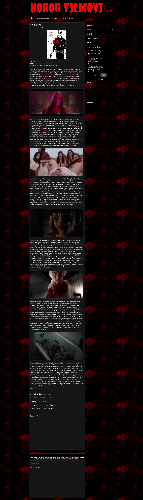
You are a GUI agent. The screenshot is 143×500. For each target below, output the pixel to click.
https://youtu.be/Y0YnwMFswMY (44, 64)
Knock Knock (53, 374)
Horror (44, 27)
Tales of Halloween (70, 75)
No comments (52, 27)
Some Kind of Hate (57, 376)
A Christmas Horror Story (47, 75)
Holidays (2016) (35, 24)
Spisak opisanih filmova (43, 18)
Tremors (42, 268)
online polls (100, 79)
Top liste (63, 18)
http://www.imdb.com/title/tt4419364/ (49, 62)
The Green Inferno (43, 374)
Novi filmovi (55, 18)
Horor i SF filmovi (93, 38)
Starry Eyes (43, 130)
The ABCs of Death (50, 78)
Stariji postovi (79, 452)
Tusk (34, 311)
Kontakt (71, 18)
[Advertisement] (56, 435)
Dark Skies (40, 320)
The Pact (76, 204)
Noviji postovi (35, 452)
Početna (32, 18)
